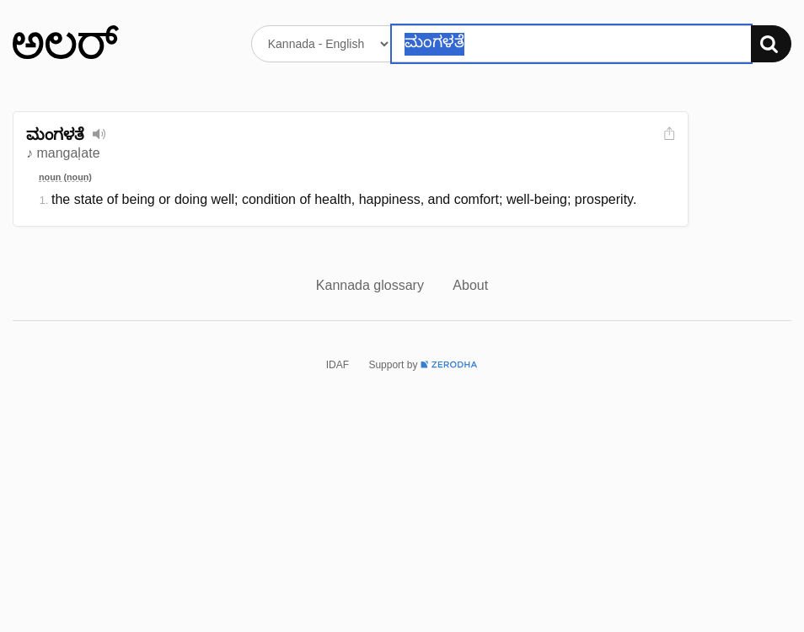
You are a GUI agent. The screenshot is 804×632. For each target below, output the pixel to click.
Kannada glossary (372, 285)
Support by (423, 365)
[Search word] (571, 43)
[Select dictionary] (321, 43)
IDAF (337, 365)
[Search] (771, 43)
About (470, 285)
